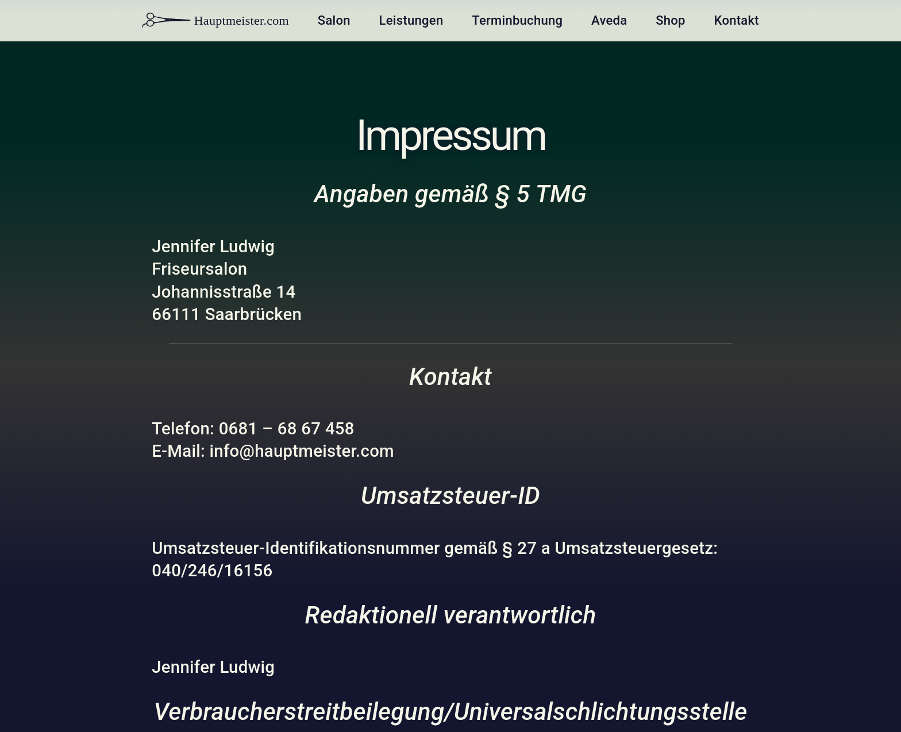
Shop (669, 20)
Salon (334, 20)
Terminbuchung (517, 20)
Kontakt (734, 20)
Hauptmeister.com (217, 21)
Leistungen (411, 20)
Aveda (608, 20)
